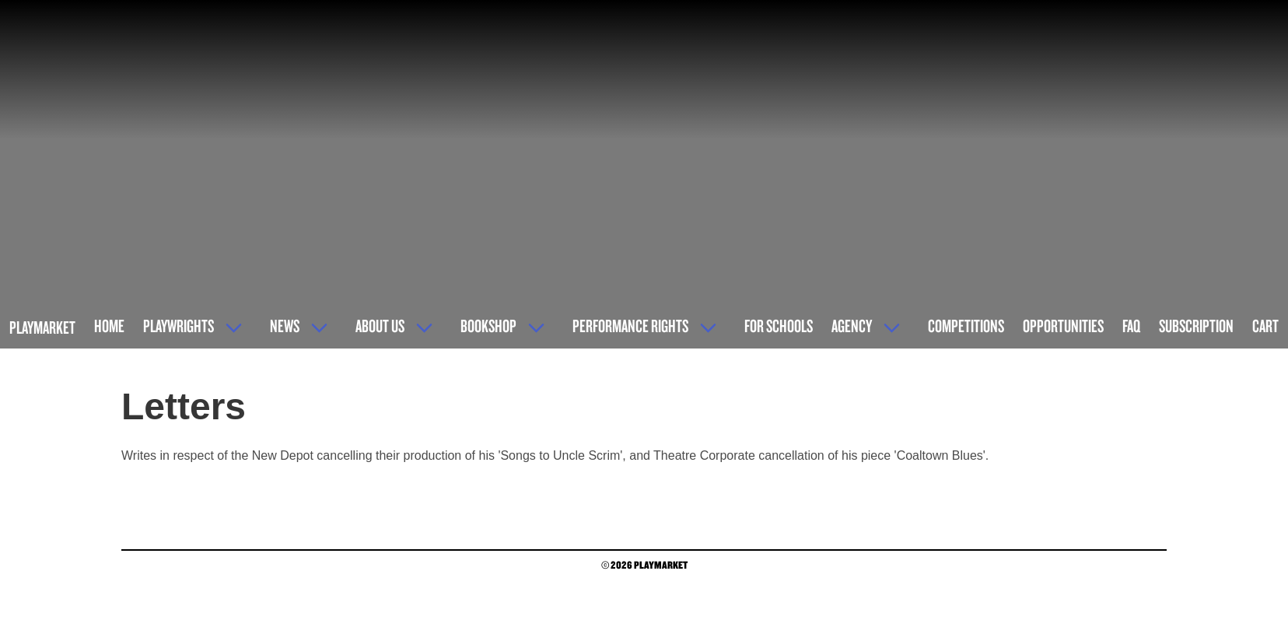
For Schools (778, 325)
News (284, 325)
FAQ (1131, 325)
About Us (379, 325)
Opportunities (1063, 325)
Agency (851, 325)
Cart (1265, 325)
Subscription (1196, 325)
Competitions (966, 325)
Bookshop (488, 325)
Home (109, 325)
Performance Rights (630, 325)
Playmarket (42, 327)
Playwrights (178, 325)
